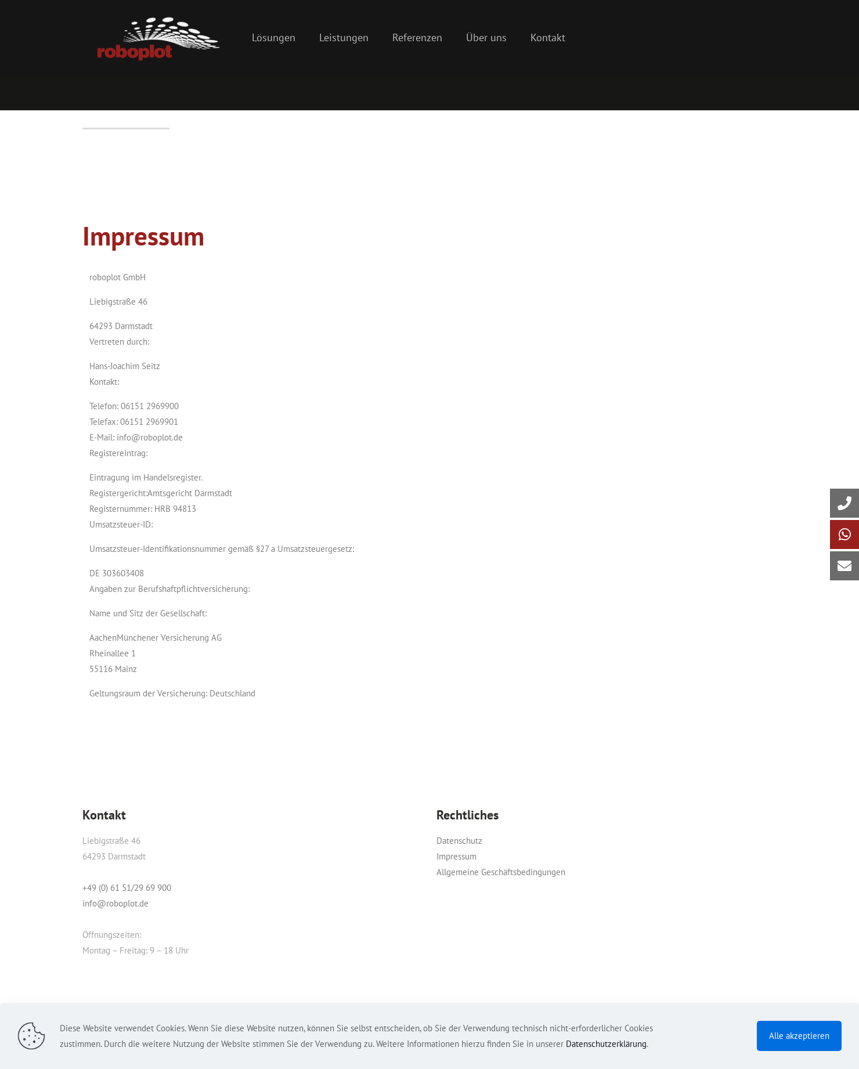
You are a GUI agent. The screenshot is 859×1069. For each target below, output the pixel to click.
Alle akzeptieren (799, 1035)
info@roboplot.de (115, 903)
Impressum (456, 856)
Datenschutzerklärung (606, 1043)
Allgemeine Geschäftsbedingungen (500, 871)
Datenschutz (459, 840)
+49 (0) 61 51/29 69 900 (126, 887)
